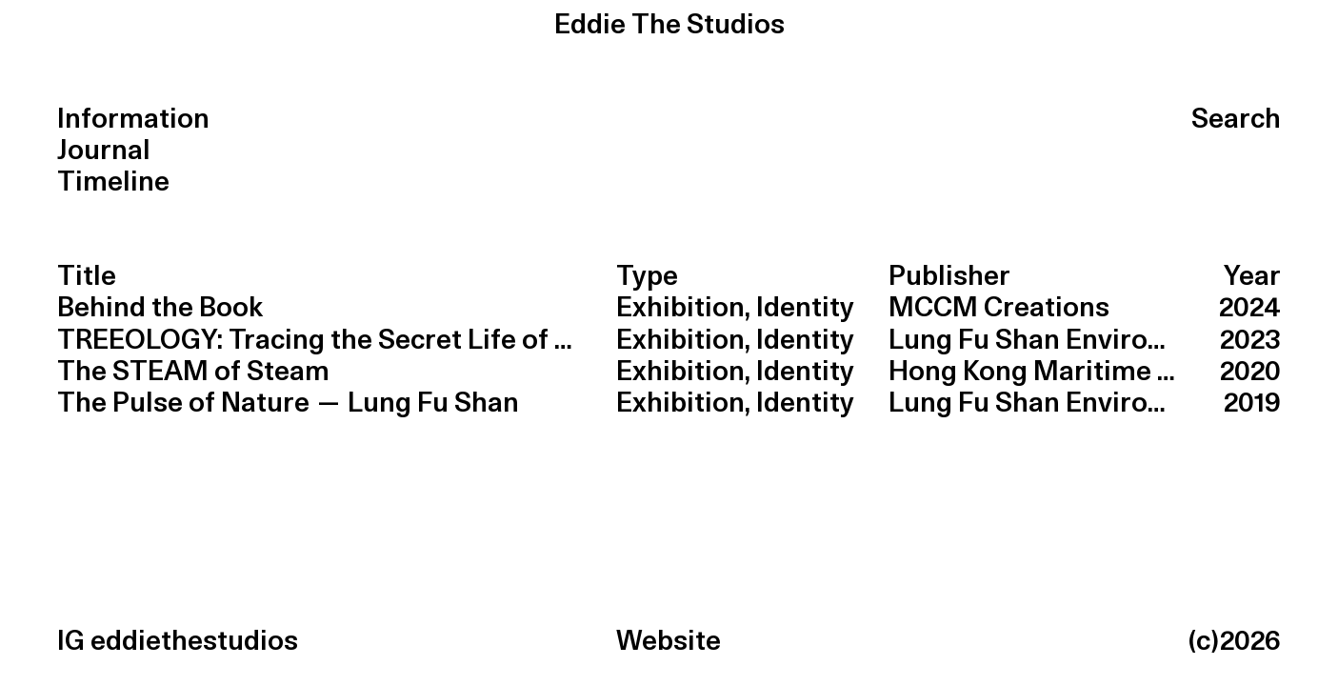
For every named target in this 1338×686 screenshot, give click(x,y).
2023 (1250, 340)
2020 (1250, 372)
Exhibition (680, 308)
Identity (805, 308)
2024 (1250, 308)
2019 (1252, 403)
